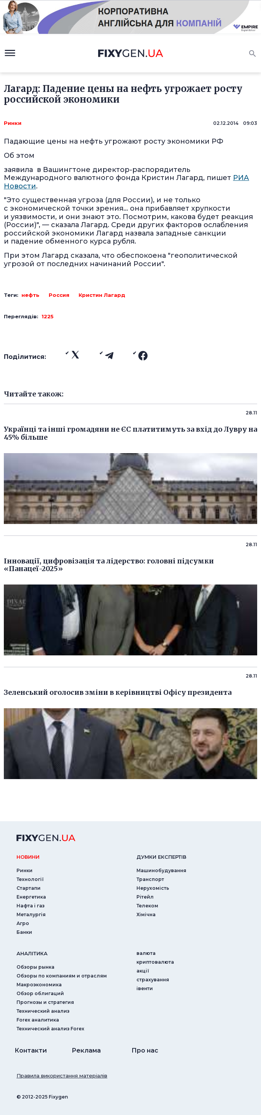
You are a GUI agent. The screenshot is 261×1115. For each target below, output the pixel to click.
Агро (22, 923)
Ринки (12, 123)
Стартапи (28, 888)
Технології (30, 879)
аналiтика (32, 953)
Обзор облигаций (40, 993)
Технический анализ (42, 1011)
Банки (24, 932)
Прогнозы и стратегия (45, 1002)
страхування (152, 979)
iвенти (144, 988)
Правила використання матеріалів (61, 1075)
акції (142, 971)
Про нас (144, 1050)
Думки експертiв (161, 857)
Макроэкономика (39, 984)
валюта (146, 953)
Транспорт (150, 879)
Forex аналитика (37, 1020)
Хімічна (146, 914)
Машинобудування (161, 870)
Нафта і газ (30, 906)
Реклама (86, 1050)
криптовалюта (155, 962)
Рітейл (145, 897)
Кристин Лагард (102, 295)
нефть (30, 295)
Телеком (147, 906)
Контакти (31, 1050)
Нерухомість (152, 888)
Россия (59, 295)
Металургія (31, 914)
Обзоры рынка (35, 967)
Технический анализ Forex (50, 1028)
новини (27, 857)
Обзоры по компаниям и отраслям (61, 976)
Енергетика (31, 897)
